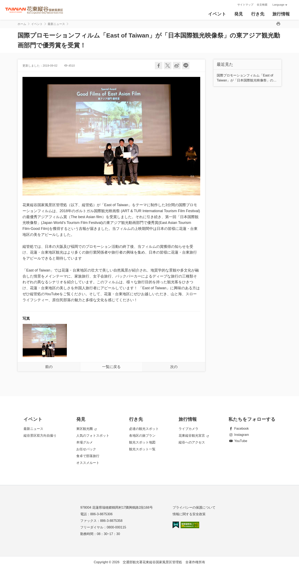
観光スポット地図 (142, 442)
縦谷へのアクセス (192, 442)
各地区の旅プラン (142, 435)
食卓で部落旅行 (87, 456)
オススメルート (87, 463)
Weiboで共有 (176, 65)
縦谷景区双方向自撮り (40, 435)
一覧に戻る (111, 367)
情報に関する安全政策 (189, 514)
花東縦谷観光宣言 (194, 436)
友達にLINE (186, 65)
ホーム (22, 24)
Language (278, 4)
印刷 (278, 24)
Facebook (238, 428)
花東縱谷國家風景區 (34, 10)
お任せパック (86, 449)
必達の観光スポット (144, 428)
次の (174, 367)
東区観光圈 (86, 429)
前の (49, 367)
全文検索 (262, 4)
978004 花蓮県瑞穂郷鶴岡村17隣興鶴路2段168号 (116, 507)
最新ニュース (56, 24)
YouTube (237, 441)
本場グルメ (84, 442)
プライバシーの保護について (194, 507)
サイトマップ (245, 4)
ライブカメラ (188, 428)
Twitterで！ (167, 65)
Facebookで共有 (158, 65)
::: (233, 4)
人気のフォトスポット (92, 435)
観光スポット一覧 (142, 449)
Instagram (238, 434)
